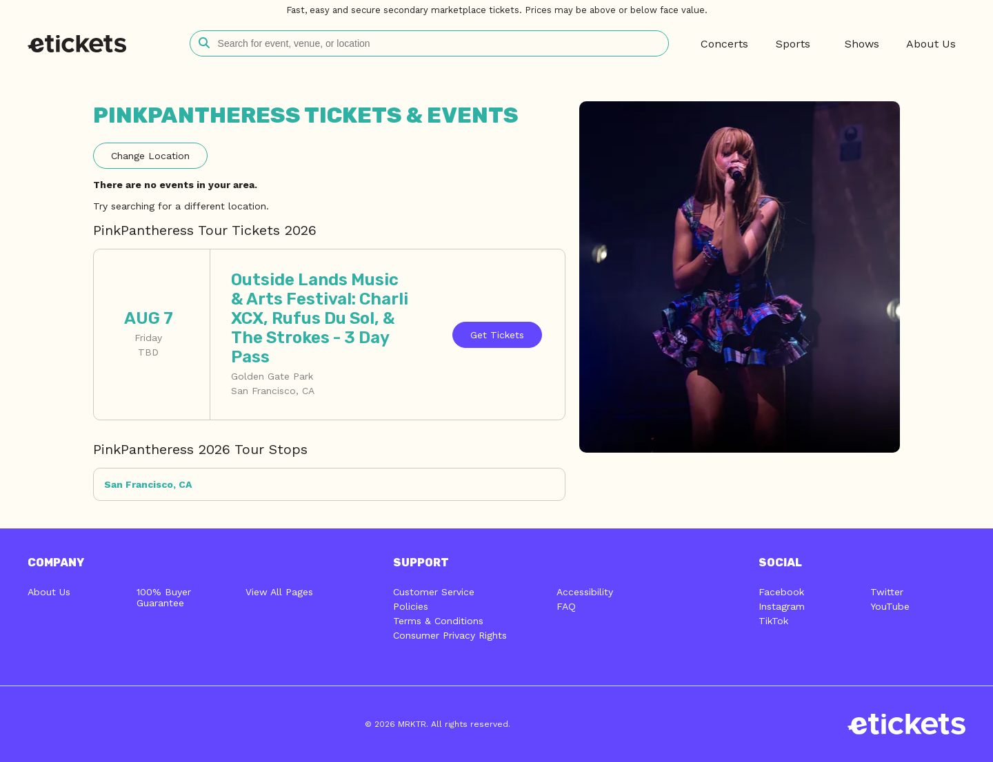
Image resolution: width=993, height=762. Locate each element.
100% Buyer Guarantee (164, 597)
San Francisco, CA (148, 484)
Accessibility (584, 591)
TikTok (773, 620)
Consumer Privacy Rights (450, 635)
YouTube (890, 606)
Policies (410, 606)
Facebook (781, 591)
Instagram (782, 606)
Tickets (497, 334)
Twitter (886, 591)
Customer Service (433, 591)
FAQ (566, 606)
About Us (49, 591)
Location (150, 155)
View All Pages (279, 591)
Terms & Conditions (438, 620)
